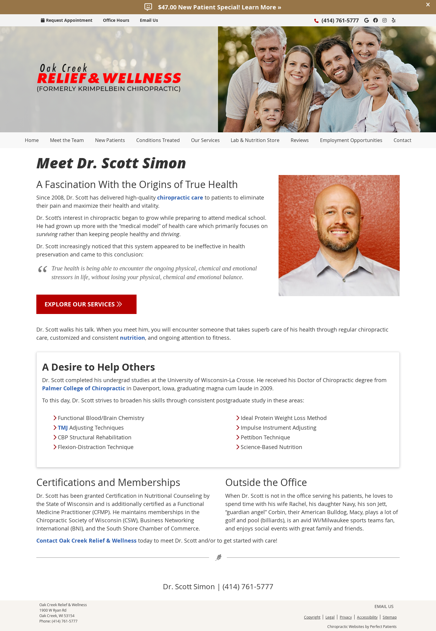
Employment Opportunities (351, 140)
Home (32, 140)
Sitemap (390, 617)
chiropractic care (180, 197)
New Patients (110, 140)
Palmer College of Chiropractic (83, 388)
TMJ (63, 427)
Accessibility (367, 617)
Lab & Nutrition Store (255, 140)
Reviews (300, 140)
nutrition (132, 338)
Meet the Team (67, 140)
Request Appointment (66, 20)
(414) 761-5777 (340, 20)
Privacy (346, 617)
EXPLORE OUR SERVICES (86, 304)
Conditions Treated (158, 140)
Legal (330, 617)
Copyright (312, 617)
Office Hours (116, 20)
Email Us (149, 20)
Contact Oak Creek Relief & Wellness (86, 540)
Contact (402, 140)
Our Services (205, 140)
